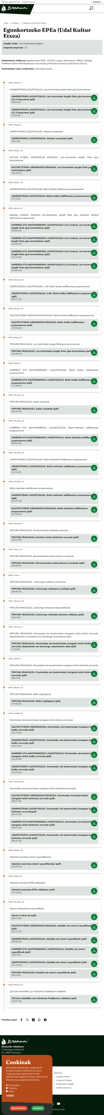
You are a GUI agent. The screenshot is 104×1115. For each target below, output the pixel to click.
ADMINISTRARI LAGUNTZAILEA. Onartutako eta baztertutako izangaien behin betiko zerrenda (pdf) (53, 741)
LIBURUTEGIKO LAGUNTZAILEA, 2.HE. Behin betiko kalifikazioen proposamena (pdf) (53, 295)
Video (11, 1091)
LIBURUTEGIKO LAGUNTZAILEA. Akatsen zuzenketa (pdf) (42, 138)
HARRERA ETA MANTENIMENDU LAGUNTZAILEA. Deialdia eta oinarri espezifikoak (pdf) (48, 950)
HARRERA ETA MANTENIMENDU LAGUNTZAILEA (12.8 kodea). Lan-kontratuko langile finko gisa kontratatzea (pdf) (54, 266)
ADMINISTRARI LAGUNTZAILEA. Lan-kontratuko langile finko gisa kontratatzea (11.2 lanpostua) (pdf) (54, 111)
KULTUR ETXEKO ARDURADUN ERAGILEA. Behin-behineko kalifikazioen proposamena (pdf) (50, 510)
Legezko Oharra (63, 1076)
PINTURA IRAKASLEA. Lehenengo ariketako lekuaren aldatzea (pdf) (48, 614)
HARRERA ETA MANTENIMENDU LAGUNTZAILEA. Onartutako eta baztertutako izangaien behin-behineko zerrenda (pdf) (54, 823)
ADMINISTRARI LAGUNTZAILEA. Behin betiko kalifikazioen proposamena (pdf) (53, 196)
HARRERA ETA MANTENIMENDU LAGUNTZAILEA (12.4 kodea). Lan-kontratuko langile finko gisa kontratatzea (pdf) (54, 239)
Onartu (38, 1108)
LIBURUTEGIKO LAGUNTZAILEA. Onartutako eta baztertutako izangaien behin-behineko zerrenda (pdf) (54, 836)
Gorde (10, 1095)
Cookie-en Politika (64, 1080)
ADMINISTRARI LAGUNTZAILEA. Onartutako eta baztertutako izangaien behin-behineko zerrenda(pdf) (54, 810)
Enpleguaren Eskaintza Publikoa (34, 23)
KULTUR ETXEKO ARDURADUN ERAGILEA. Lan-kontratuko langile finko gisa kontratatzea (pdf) (52, 169)
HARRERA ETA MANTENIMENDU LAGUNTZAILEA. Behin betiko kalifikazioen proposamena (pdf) (52, 381)
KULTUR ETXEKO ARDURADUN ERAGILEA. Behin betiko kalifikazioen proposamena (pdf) (48, 323)
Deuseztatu (18, 1108)
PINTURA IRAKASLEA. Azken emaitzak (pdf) (35, 408)
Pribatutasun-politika (65, 1084)
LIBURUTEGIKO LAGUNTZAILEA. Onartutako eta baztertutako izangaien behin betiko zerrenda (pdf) (53, 768)
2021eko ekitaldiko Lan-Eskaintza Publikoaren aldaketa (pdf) (44, 998)
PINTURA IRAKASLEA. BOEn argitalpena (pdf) (36, 701)
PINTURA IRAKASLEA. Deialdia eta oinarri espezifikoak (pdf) (44, 972)
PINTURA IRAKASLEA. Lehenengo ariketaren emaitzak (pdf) (43, 588)
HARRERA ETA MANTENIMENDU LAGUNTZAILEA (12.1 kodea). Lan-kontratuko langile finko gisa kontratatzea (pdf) (54, 226)
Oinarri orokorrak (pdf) (24, 915)
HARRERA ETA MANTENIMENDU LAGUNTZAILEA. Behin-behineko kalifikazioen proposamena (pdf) (53, 439)
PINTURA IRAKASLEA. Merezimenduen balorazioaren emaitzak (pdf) (48, 563)
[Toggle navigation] (98, 8)
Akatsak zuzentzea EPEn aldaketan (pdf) (33, 889)
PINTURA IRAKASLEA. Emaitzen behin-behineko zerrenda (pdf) (45, 537)
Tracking (12, 1088)
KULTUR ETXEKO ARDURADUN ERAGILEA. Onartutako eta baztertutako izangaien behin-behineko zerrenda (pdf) (50, 797)
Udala (6, 23)
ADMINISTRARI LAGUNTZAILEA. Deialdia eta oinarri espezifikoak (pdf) (49, 939)
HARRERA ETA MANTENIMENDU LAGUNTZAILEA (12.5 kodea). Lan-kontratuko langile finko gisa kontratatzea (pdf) (54, 253)
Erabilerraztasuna (63, 1088)
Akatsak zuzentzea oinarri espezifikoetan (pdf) (36, 863)
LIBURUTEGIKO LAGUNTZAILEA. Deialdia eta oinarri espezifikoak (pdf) (49, 962)
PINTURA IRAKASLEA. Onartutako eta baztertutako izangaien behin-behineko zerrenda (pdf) (53, 673)
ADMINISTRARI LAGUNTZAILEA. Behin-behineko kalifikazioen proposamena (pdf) (52, 496)
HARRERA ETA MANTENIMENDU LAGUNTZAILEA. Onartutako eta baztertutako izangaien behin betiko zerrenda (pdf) (54, 755)
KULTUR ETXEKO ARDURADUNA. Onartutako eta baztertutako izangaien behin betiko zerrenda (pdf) (53, 728)
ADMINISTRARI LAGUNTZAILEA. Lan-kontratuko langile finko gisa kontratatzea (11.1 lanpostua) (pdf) (54, 98)
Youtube (58, 1103)
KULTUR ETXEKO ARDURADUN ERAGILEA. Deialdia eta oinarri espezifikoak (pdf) (52, 927)
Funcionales (14, 1085)
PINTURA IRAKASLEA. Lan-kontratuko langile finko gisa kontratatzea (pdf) (52, 351)
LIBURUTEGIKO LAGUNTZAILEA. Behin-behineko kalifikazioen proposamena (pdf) (52, 468)
